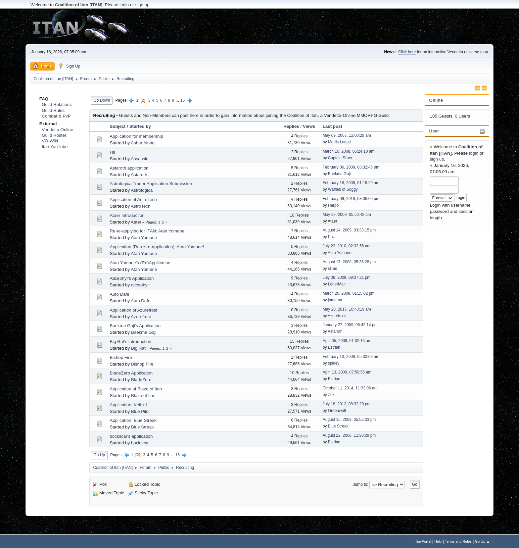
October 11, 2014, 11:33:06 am (350, 388)
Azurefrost (141, 316)
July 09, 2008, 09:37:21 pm (347, 277)
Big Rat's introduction (130, 341)
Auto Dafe (119, 294)
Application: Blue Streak (133, 420)
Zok (331, 394)
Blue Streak (142, 426)
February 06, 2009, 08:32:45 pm (351, 167)
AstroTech (140, 206)
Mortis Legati (339, 142)
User (434, 130)
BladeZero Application (131, 373)
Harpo (333, 205)
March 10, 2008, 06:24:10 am (349, 151)
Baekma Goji (339, 174)
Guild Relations (56, 104)
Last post (332, 126)
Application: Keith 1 (128, 404)
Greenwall (337, 410)
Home (42, 66)
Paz (331, 236)
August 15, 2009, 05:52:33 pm (349, 419)
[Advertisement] (259, 26)
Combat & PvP (56, 116)
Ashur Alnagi (143, 142)
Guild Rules (53, 110)
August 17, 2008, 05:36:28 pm (349, 262)
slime (332, 268)
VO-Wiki (50, 140)
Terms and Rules (458, 541)
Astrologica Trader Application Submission (151, 183)
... (178, 100)
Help (438, 541)
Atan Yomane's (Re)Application (140, 262)
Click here (407, 52)
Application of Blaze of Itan (136, 388)
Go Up (99, 455)
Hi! (112, 152)
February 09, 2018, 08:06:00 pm (351, 198)
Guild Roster (54, 135)
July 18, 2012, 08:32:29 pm (347, 404)
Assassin (139, 158)
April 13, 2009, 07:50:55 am (347, 372)
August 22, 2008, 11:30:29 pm (349, 435)
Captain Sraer (340, 158)
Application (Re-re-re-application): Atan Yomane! (157, 246)
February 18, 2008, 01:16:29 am (351, 182)
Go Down (101, 100)
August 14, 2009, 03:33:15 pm (349, 230)
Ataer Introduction (127, 215)
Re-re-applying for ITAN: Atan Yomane (147, 230)
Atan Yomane (144, 237)
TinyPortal (423, 541)
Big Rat (138, 348)
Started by (140, 126)
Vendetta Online (57, 129)
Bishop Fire (121, 357)
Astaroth (139, 174)
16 (182, 100)
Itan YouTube (55, 146)
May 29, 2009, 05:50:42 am (347, 214)
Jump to (360, 484)
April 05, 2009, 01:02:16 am (347, 340)
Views (309, 126)
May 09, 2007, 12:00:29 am (347, 135)
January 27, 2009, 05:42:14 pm (350, 325)
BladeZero (141, 379)
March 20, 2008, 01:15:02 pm (349, 293)
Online (436, 100)
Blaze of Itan (143, 395)
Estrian (334, 347)
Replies (291, 126)
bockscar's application (131, 436)
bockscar (140, 442)
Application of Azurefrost (133, 310)
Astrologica (142, 190)
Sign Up (69, 66)
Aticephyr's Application (132, 278)
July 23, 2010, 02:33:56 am (347, 246)
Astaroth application (129, 168)
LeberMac (337, 284)
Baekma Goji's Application (135, 325)
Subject (117, 126)
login (124, 4)
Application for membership (136, 136)
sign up (142, 4)
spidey (334, 363)
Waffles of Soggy (343, 189)
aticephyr (140, 284)
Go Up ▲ (482, 541)
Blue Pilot (140, 411)
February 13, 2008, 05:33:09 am (351, 356)
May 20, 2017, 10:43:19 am (347, 309)
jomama (335, 300)
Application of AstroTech (133, 199)
